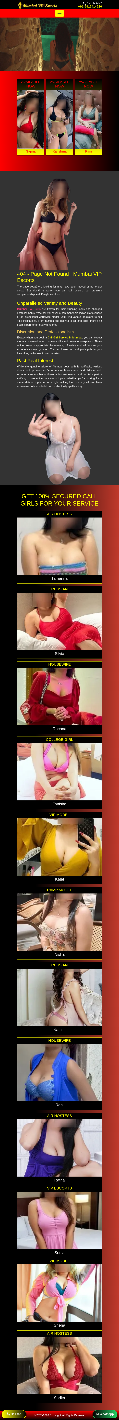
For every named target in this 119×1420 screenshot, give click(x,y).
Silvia (59, 653)
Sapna (31, 151)
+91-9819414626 (90, 6)
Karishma (60, 151)
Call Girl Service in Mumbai (65, 337)
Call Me (14, 1414)
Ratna (59, 1180)
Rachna (59, 729)
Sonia (59, 1252)
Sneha (59, 1325)
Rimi (88, 151)
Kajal (59, 879)
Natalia (59, 1029)
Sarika (59, 1398)
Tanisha (59, 804)
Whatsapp (105, 1414)
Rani (59, 1105)
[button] (57, 161)
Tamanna (59, 578)
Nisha (59, 954)
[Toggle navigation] (59, 13)
